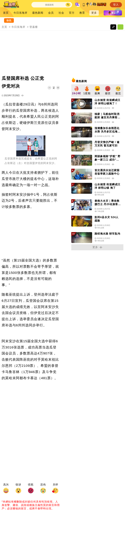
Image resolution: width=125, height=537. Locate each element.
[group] (76, 90)
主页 (4, 27)
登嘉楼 (33, 27)
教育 (82, 12)
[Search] (49, 4)
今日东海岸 (20, 12)
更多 (94, 12)
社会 (61, 12)
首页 (6, 12)
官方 (72, 12)
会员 (51, 12)
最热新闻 (37, 12)
